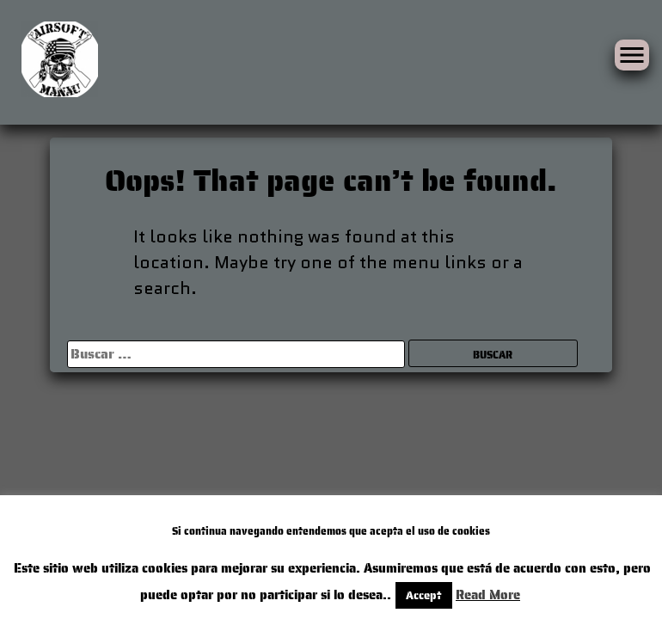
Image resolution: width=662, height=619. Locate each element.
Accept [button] (364, 595)
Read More (425, 595)
